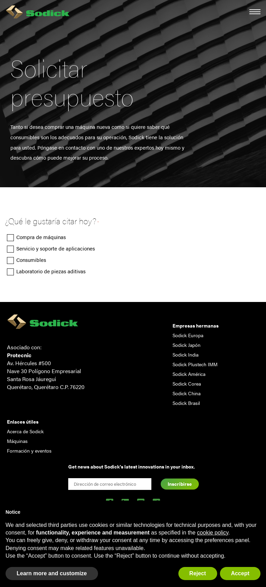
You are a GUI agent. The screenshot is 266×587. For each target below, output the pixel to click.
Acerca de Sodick (25, 431)
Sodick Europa (187, 335)
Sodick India (185, 354)
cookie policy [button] (212, 533)
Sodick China (186, 393)
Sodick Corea (186, 383)
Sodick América (188, 373)
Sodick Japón (186, 344)
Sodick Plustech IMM (195, 364)
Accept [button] (240, 573)
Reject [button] (197, 573)
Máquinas (17, 440)
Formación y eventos (29, 450)
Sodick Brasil (186, 402)
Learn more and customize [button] (52, 573)
